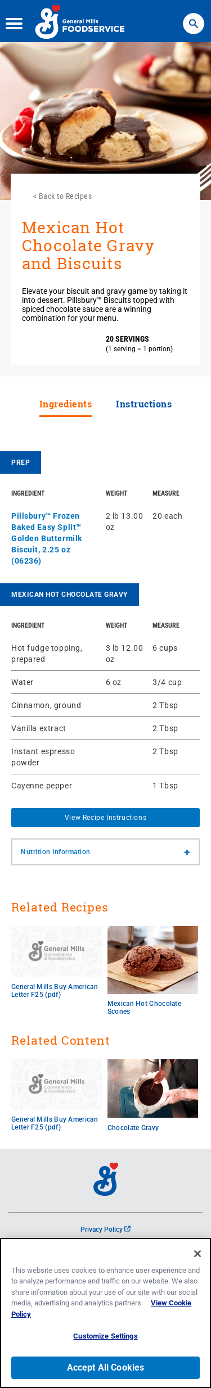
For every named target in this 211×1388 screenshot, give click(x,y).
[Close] (197, 1255)
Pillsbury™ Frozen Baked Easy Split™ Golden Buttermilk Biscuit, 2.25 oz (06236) (46, 538)
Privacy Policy (105, 1229)
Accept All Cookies (106, 1369)
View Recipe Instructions (105, 818)
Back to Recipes (65, 196)
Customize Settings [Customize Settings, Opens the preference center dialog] (105, 1338)
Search (193, 17)
